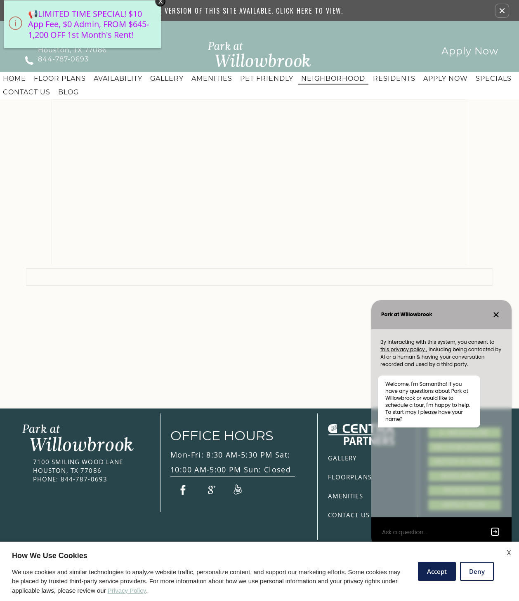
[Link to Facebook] (183, 489)
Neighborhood (333, 78)
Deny (477, 571)
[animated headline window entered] (80, 31)
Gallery (167, 78)
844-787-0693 (63, 59)
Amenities (211, 78)
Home (14, 78)
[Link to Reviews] (237, 489)
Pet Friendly (266, 78)
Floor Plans (60, 78)
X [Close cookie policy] (509, 552)
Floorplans (350, 477)
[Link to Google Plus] (210, 489)
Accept (437, 571)
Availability (118, 78)
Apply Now (469, 51)
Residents (394, 78)
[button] (502, 10)
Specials (494, 78)
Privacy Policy (127, 590)
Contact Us (26, 92)
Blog (68, 92)
